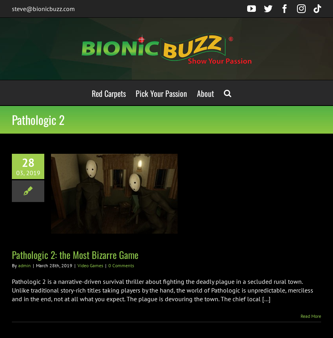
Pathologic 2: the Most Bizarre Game (75, 254)
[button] (227, 92)
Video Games (90, 265)
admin (24, 265)
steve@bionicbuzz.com (43, 9)
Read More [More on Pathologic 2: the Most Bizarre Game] (311, 316)
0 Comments (121, 265)
